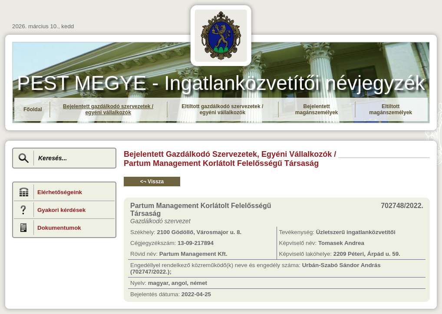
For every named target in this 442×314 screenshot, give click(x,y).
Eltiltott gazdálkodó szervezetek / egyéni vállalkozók (222, 109)
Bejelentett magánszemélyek (316, 109)
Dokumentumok (59, 228)
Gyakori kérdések (61, 210)
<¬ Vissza (152, 181)
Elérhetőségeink (59, 192)
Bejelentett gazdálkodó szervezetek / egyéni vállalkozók (108, 109)
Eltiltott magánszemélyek (390, 109)
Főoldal (32, 109)
